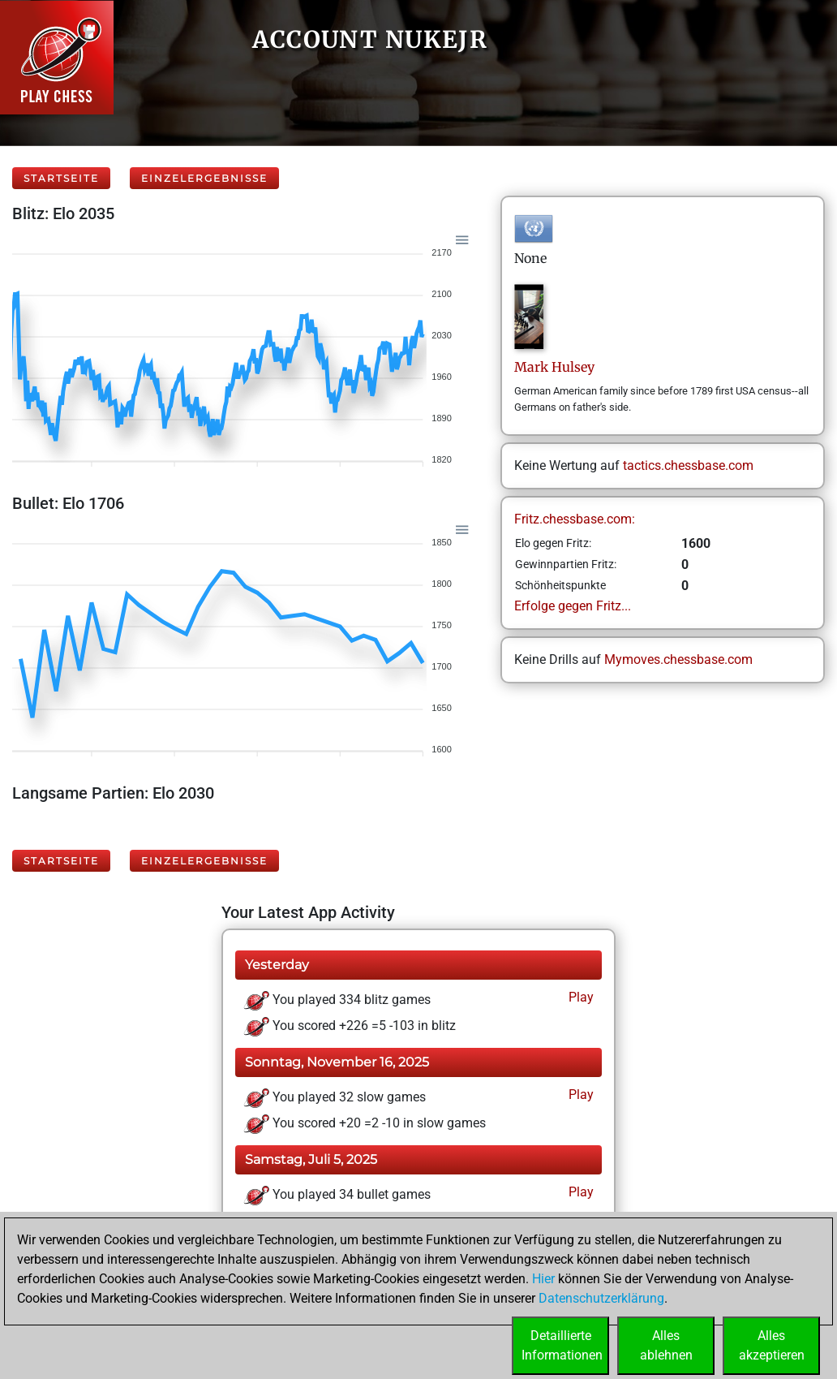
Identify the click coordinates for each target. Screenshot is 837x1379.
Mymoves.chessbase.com (678, 659)
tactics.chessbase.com (688, 465)
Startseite (61, 178)
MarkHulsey (554, 367)
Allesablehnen (666, 1345)
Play (579, 997)
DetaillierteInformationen (562, 1345)
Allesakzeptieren (772, 1345)
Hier (543, 1278)
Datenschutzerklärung (601, 1298)
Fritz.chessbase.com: (574, 519)
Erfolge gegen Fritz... (572, 606)
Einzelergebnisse (204, 178)
